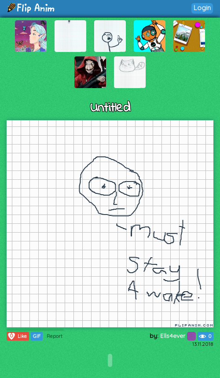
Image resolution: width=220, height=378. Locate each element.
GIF (36, 336)
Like (17, 336)
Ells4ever (178, 336)
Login (202, 8)
